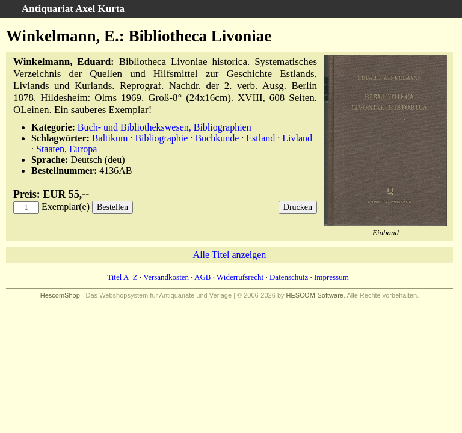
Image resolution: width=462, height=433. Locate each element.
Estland (260, 138)
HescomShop (60, 295)
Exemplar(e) (66, 206)
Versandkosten (166, 276)
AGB (202, 276)
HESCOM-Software (314, 295)
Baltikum (110, 138)
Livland (297, 138)
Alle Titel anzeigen (229, 255)
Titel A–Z (122, 276)
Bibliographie (161, 138)
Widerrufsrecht (240, 276)
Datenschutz (289, 276)
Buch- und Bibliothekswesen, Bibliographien (164, 127)
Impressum (331, 276)
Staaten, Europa (66, 149)
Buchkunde (217, 138)
